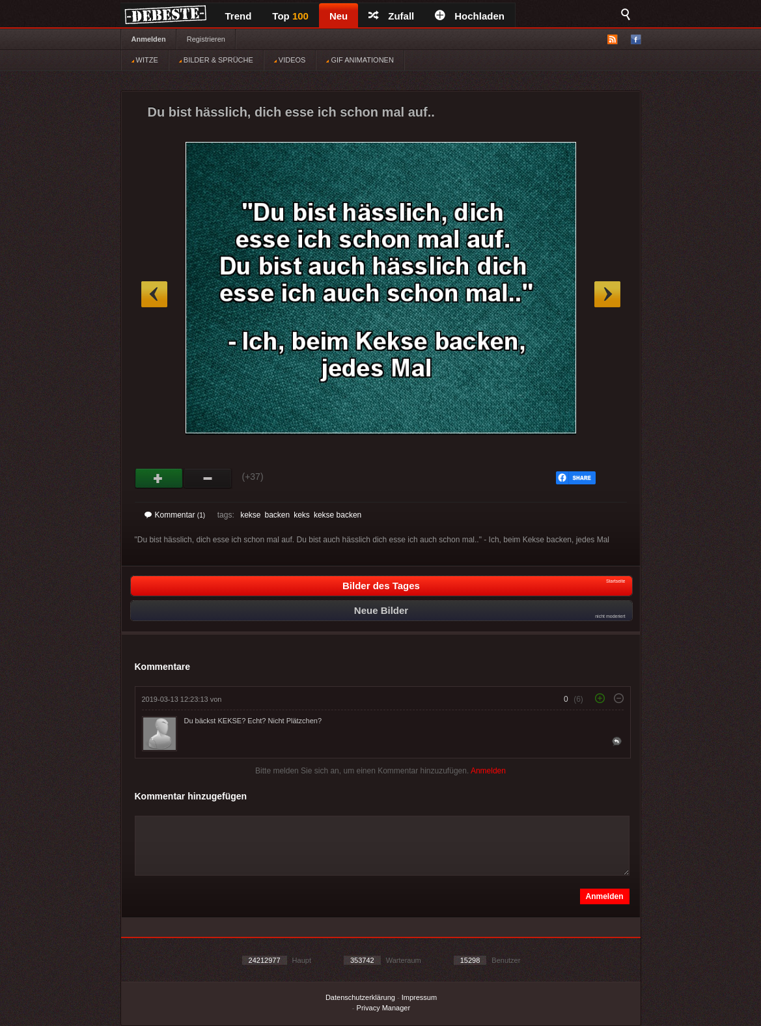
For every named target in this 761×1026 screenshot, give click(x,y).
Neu (338, 15)
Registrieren (206, 39)
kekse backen (337, 515)
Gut (159, 478)
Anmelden (148, 39)
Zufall (391, 15)
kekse (250, 515)
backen (277, 515)
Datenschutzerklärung (360, 997)
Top (290, 15)
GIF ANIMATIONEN (359, 60)
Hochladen (470, 15)
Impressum (419, 997)
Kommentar (175, 515)
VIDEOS (290, 60)
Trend (238, 15)
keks (302, 515)
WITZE (144, 60)
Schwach (208, 478)
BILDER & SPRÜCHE (216, 60)
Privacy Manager (384, 1008)
